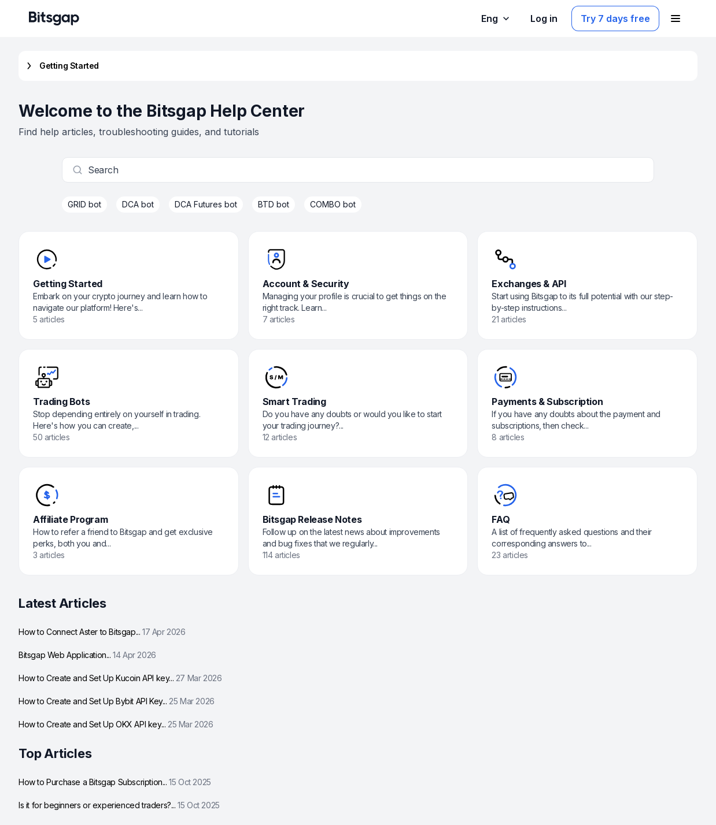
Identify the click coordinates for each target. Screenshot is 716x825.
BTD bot (273, 204)
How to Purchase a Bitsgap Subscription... (115, 782)
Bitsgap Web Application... (87, 655)
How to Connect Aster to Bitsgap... (102, 632)
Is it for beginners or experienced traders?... (119, 805)
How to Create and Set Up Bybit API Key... (117, 701)
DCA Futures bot (206, 204)
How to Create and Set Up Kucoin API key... (120, 678)
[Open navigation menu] (675, 18)
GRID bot (84, 204)
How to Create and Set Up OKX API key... (116, 724)
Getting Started (61, 66)
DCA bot (138, 204)
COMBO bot (333, 204)
